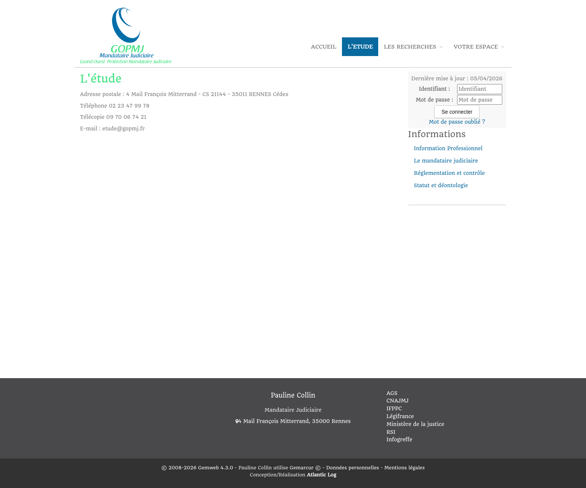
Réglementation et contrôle (449, 173)
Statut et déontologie (441, 185)
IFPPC (394, 408)
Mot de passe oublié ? (457, 122)
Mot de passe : (434, 100)
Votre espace (479, 46)
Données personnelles (352, 467)
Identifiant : (434, 89)
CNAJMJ (397, 401)
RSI (390, 432)
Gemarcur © (305, 467)
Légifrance (400, 416)
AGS (391, 393)
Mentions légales (404, 467)
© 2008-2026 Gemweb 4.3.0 (197, 467)
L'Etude (360, 46)
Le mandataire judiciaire (446, 161)
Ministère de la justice (415, 424)
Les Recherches (413, 46)
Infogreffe (399, 439)
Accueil (323, 46)
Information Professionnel (448, 148)
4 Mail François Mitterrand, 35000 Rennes (293, 421)
